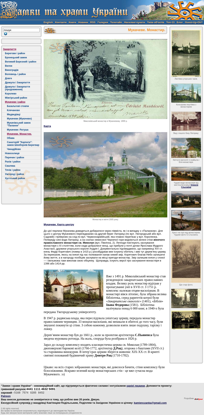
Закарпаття (9, 49)
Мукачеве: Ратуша (17, 129)
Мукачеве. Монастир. (19, 134)
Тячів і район (12, 170)
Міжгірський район (16, 97)
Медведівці (13, 114)
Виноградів (11, 70)
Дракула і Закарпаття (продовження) (17, 88)
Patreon (6, 396)
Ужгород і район (14, 174)
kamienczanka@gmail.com (150, 402)
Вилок (8, 65)
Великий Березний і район (20, 61)
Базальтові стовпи (18, 106)
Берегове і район (15, 53)
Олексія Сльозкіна (189, 186)
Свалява (10, 165)
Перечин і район (14, 157)
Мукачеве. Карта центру (59, 224)
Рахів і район (12, 161)
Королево (10, 93)
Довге (8, 78)
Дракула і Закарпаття (17, 82)
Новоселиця (12, 153)
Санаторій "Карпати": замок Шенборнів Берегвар (23, 143)
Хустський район (15, 178)
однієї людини (135, 385)
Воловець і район (15, 74)
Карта (47, 126)
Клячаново (13, 110)
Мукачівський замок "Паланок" (19, 124)
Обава (10, 138)
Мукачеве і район (15, 102)
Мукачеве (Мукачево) (19, 118)
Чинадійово (14, 149)
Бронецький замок (16, 57)
